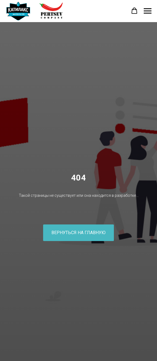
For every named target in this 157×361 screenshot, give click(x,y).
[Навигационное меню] (147, 11)
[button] (134, 10)
